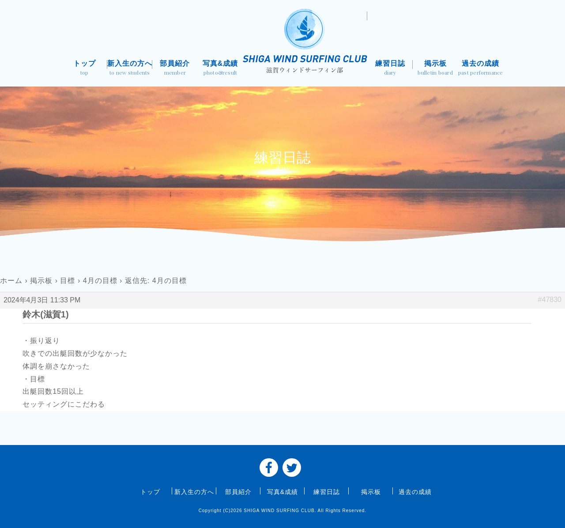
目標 (67, 280)
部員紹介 (175, 69)
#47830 (549, 299)
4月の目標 (100, 280)
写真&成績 (220, 69)
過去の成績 (480, 69)
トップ (84, 69)
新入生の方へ (130, 69)
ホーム (11, 280)
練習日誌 (390, 69)
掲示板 (435, 69)
